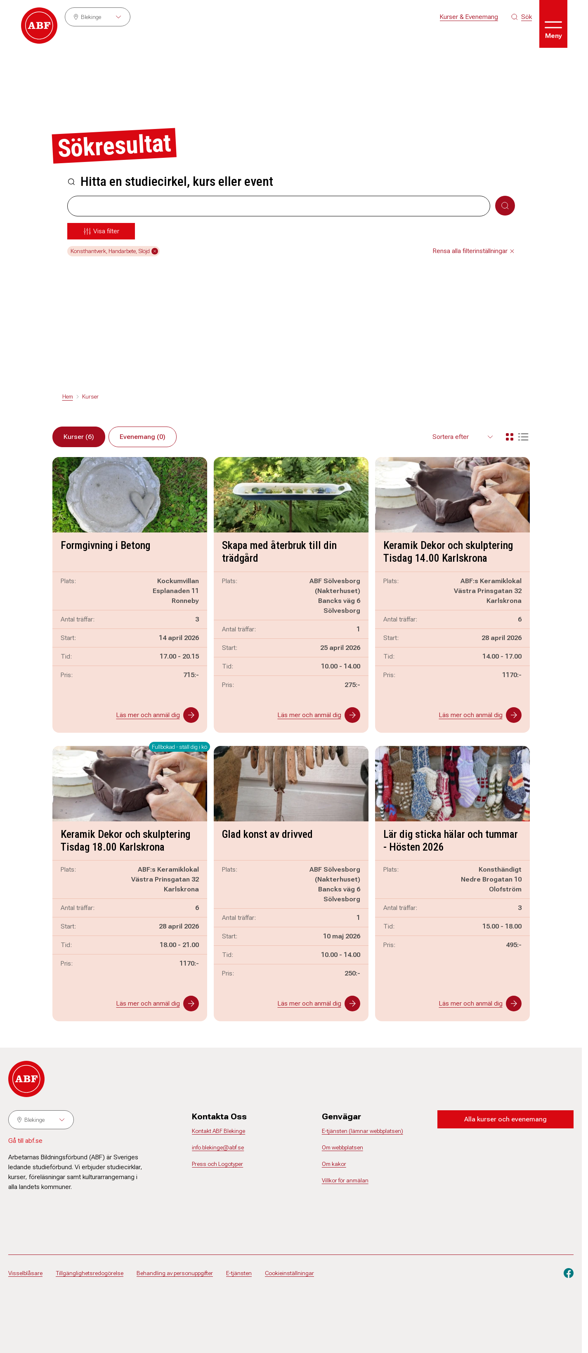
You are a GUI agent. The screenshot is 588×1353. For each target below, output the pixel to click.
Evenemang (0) (142, 437)
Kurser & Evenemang (469, 17)
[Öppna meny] (553, 24)
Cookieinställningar (289, 1273)
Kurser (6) (79, 437)
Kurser (90, 396)
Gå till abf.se (25, 1140)
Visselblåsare (25, 1273)
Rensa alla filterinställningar (474, 251)
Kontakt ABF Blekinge (218, 1131)
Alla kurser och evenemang (505, 1119)
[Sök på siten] (521, 17)
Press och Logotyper (217, 1164)
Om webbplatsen (342, 1147)
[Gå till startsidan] (39, 25)
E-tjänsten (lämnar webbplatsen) (362, 1131)
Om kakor (334, 1164)
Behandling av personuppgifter (175, 1273)
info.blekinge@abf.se (218, 1147)
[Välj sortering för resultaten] (463, 437)
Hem (67, 396)
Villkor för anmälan (345, 1180)
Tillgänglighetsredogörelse (89, 1273)
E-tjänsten (239, 1273)
